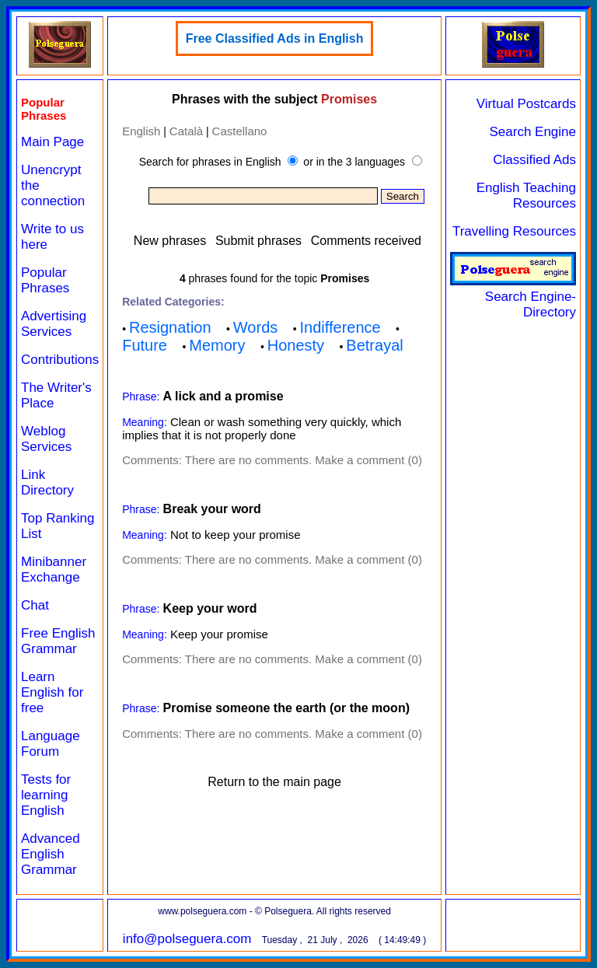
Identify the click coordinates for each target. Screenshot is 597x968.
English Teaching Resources (526, 195)
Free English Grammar (58, 641)
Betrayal (374, 345)
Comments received (366, 240)
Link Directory (47, 482)
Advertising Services (53, 324)
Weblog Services (46, 439)
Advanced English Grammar (50, 854)
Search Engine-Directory (513, 297)
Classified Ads (534, 159)
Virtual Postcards (526, 103)
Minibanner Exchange (53, 569)
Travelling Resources (514, 231)
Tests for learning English (46, 795)
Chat (35, 605)
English (141, 131)
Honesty (295, 345)
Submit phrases (258, 240)
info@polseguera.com (187, 938)
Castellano (239, 131)
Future (144, 345)
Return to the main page (274, 781)
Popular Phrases (45, 280)
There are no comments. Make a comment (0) (303, 460)
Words (255, 327)
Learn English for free (52, 692)
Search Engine (532, 131)
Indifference (340, 327)
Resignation (170, 327)
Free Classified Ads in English (275, 38)
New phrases (170, 240)
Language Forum (50, 744)
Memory (217, 345)
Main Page (52, 142)
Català (186, 131)
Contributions (60, 359)
